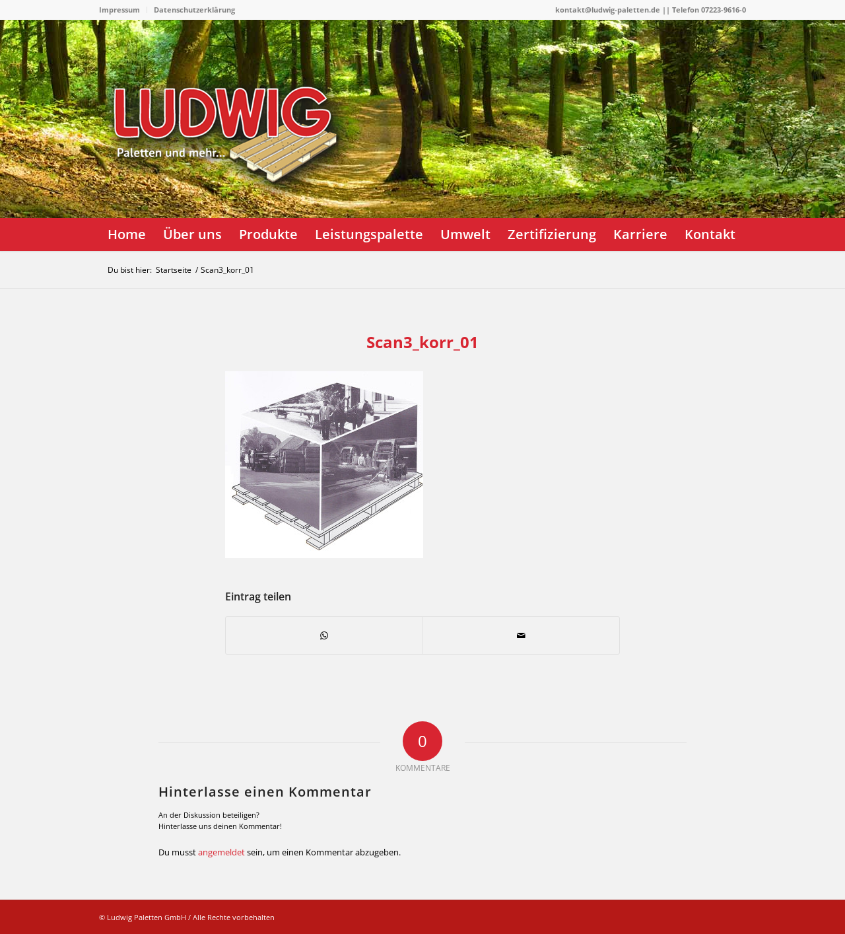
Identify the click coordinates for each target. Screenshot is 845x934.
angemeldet (221, 852)
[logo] (231, 168)
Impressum (119, 10)
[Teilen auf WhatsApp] (324, 635)
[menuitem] (123, 10)
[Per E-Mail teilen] (521, 635)
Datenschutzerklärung (194, 10)
